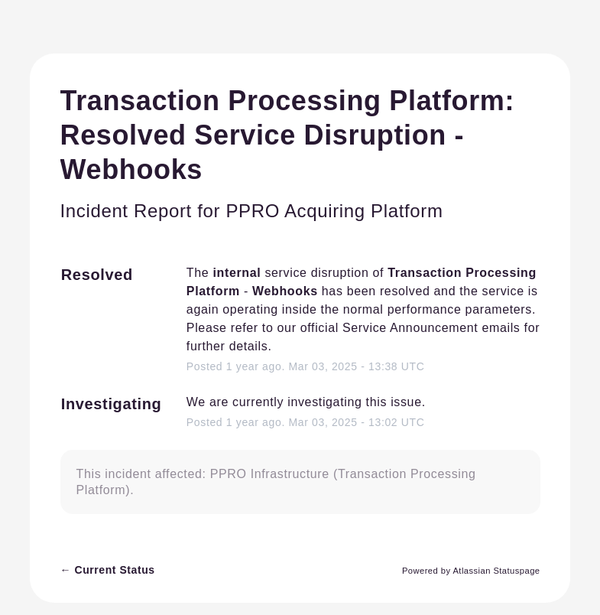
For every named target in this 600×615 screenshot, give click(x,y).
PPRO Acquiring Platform (334, 210)
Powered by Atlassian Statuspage (471, 570)
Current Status (107, 570)
